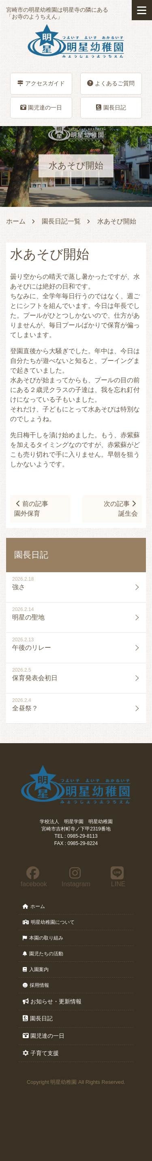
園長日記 (111, 107)
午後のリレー (31, 647)
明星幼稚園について (49, 922)
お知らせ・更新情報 (52, 1001)
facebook (33, 876)
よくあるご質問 (111, 83)
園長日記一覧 (61, 221)
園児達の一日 (41, 107)
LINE (117, 876)
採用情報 (36, 985)
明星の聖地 (28, 617)
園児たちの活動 (43, 954)
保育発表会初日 (35, 677)
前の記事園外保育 (31, 508)
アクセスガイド (41, 83)
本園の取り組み (43, 938)
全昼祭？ (25, 708)
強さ (18, 587)
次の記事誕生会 (121, 508)
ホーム (16, 221)
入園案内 (36, 969)
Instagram (75, 876)
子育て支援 (41, 1053)
